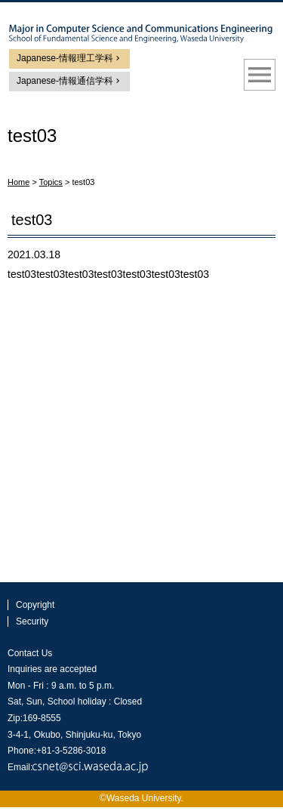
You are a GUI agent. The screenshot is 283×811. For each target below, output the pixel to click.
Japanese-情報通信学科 (65, 81)
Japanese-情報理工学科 (65, 58)
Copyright (35, 605)
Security (32, 621)
